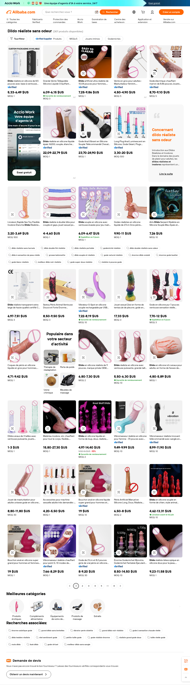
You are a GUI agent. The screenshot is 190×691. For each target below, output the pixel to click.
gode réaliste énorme (99, 637)
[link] (186, 661)
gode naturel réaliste (112, 255)
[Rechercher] (110, 12)
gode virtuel (51, 644)
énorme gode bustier (167, 255)
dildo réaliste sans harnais (21, 248)
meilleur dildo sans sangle (77, 644)
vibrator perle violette (81, 630)
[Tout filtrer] (17, 38)
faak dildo (32, 644)
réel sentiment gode (46, 637)
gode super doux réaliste (79, 262)
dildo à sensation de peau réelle (24, 255)
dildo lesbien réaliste (19, 637)
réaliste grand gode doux (128, 637)
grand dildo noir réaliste (111, 630)
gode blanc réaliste (18, 262)
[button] (96, 12)
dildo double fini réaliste (53, 248)
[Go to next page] (120, 586)
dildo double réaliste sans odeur (142, 248)
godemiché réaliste (110, 248)
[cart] (143, 12)
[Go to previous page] (70, 586)
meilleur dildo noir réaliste (48, 262)
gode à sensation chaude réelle (144, 630)
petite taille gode (72, 637)
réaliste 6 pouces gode (110, 262)
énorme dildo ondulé (139, 255)
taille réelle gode (156, 637)
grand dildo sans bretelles (51, 630)
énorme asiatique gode (20, 630)
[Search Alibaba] (68, 12)
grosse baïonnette (55, 255)
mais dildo (14, 644)
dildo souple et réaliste (83, 255)
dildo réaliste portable (82, 248)
